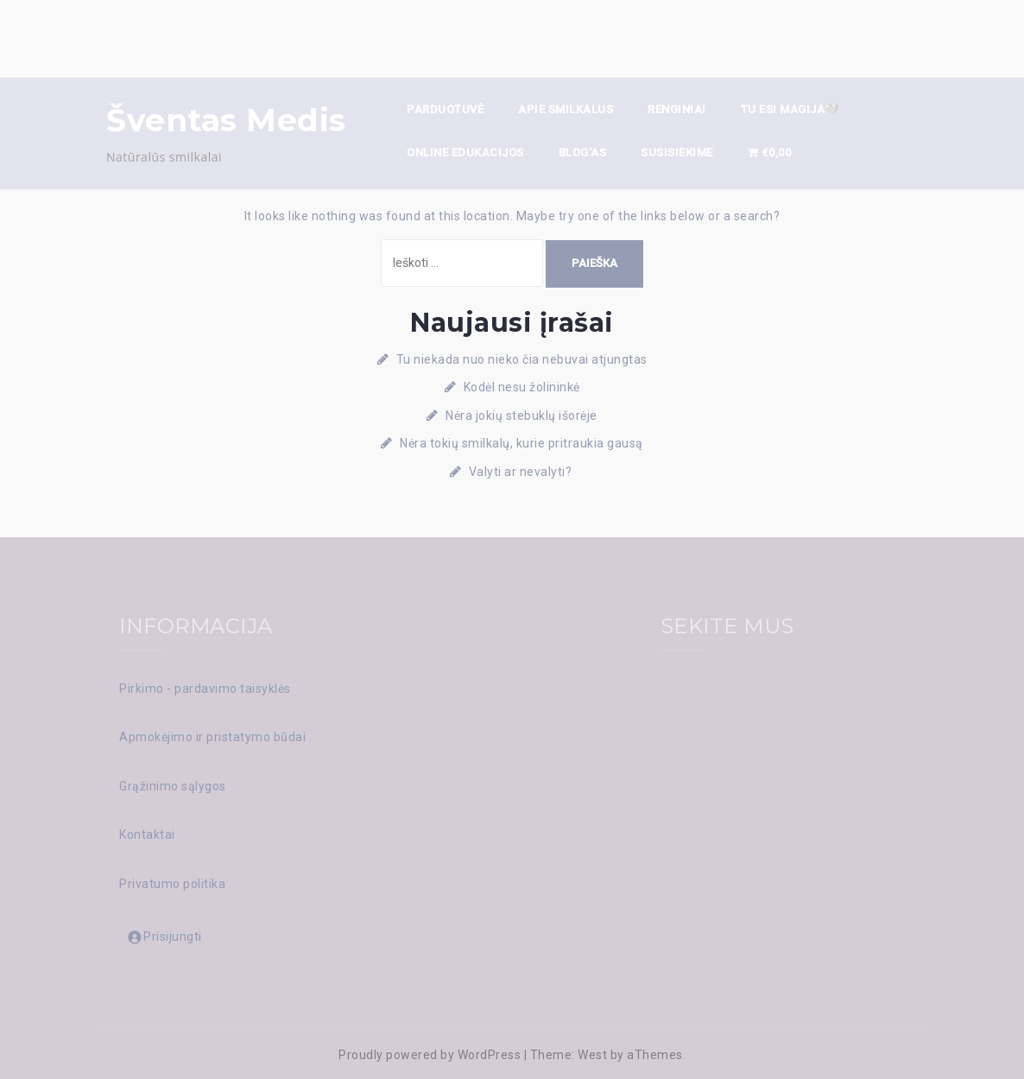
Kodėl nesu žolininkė (522, 387)
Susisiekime (677, 152)
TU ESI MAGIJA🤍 (790, 109)
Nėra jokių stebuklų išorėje (521, 415)
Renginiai (677, 109)
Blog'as (583, 152)
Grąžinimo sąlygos (172, 786)
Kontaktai (147, 834)
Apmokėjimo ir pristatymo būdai (212, 737)
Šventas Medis (226, 120)
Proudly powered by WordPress (429, 1055)
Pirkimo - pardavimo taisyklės (205, 688)
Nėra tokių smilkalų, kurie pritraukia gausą (521, 443)
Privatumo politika (172, 884)
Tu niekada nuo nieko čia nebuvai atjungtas (522, 359)
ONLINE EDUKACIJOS (465, 152)
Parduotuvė (445, 109)
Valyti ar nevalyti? (522, 472)
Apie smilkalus (565, 109)
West (592, 1055)
